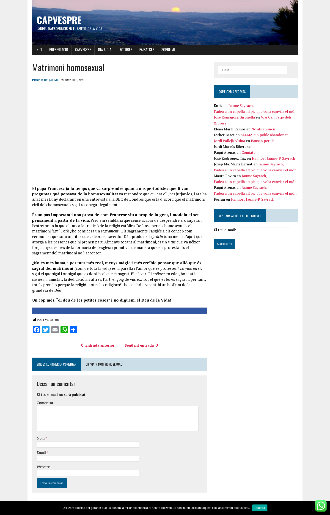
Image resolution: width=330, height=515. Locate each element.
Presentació (56, 49)
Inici (36, 49)
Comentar (42, 404)
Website (40, 468)
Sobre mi (166, 49)
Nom (38, 440)
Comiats (249, 152)
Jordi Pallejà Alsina (230, 140)
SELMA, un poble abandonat (265, 135)
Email (39, 454)
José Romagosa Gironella (235, 117)
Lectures (123, 49)
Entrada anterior (97, 347)
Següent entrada (141, 347)
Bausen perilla (263, 140)
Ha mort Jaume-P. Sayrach (274, 158)
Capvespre (81, 49)
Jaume (51, 80)
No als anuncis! (264, 129)
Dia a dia (102, 49)
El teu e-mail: (253, 230)
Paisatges (144, 49)
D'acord (260, 508)
